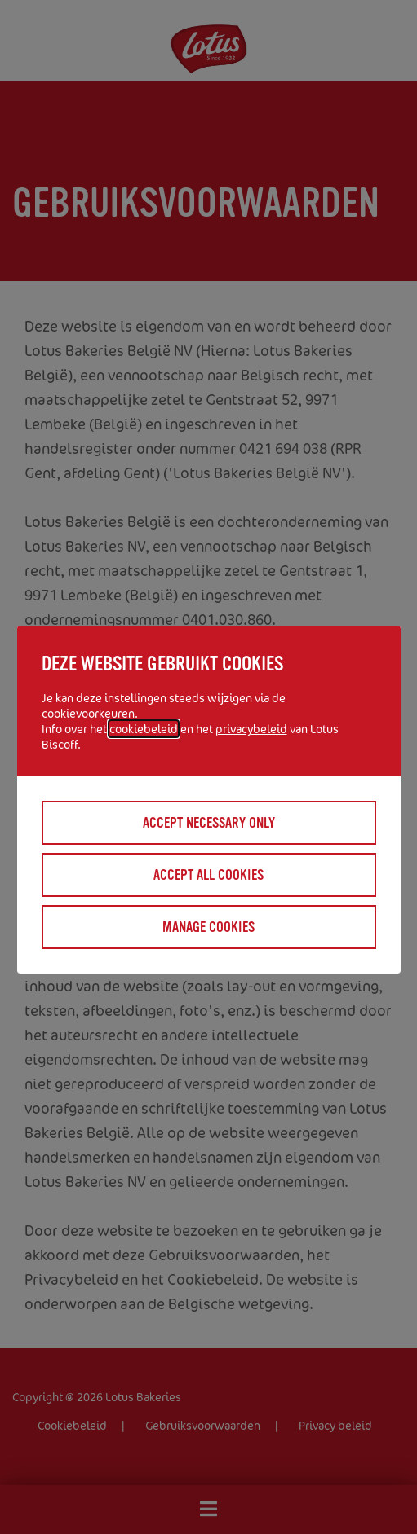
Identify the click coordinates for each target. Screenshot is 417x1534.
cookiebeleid (143, 728)
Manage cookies (208, 927)
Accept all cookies (208, 875)
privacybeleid (251, 728)
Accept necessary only (209, 823)
